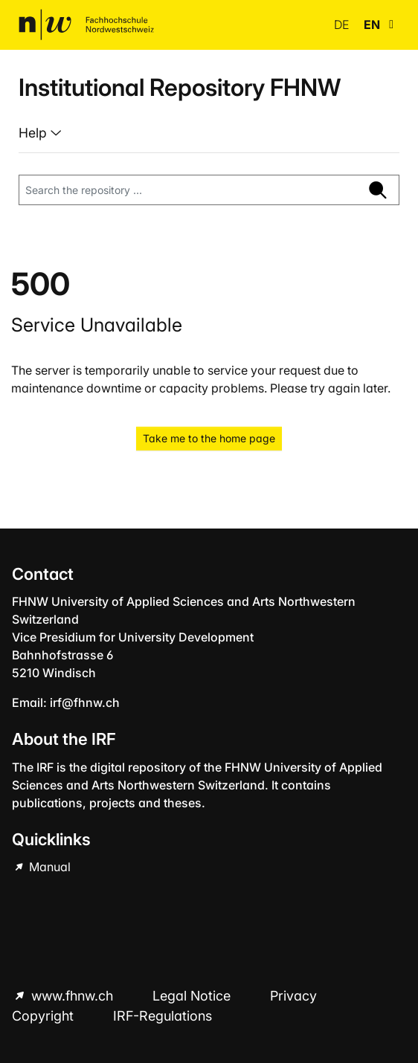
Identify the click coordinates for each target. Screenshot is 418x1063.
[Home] (86, 24)
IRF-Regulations (162, 1016)
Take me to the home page (209, 438)
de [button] (343, 24)
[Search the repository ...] (188, 190)
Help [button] (35, 132)
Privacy (293, 996)
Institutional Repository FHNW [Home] (180, 87)
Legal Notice (193, 996)
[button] (391, 24)
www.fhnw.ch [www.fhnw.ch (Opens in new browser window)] (72, 996)
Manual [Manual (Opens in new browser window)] (48, 866)
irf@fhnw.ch (85, 702)
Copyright (44, 1016)
